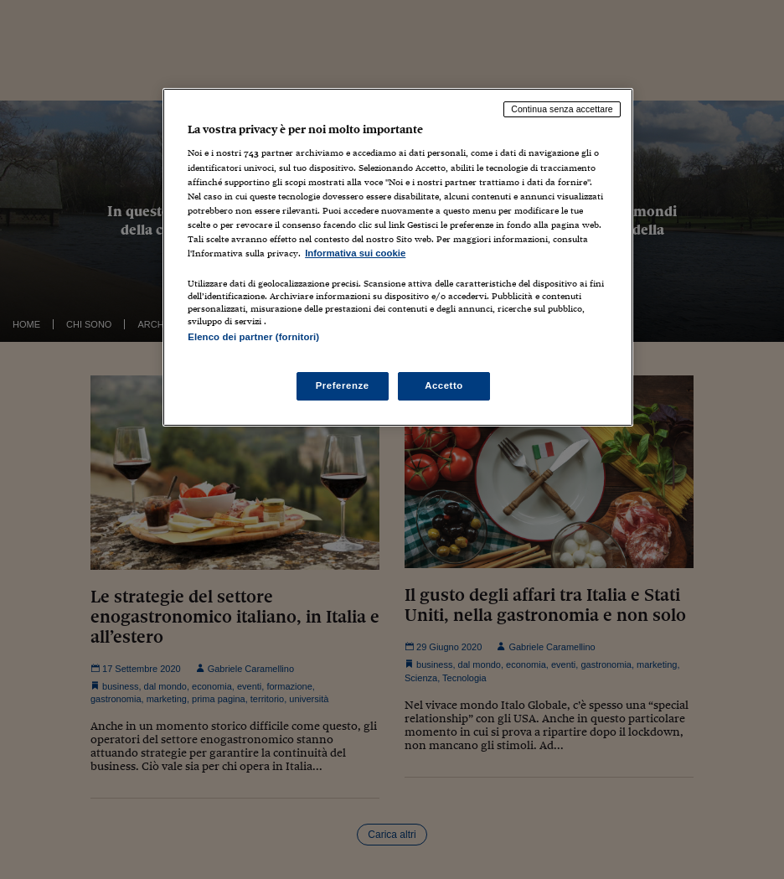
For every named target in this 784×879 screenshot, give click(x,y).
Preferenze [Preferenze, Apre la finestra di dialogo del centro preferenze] (342, 385)
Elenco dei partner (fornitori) (253, 337)
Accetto (444, 385)
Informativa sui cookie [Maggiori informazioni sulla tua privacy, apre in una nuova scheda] (355, 253)
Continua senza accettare (562, 109)
